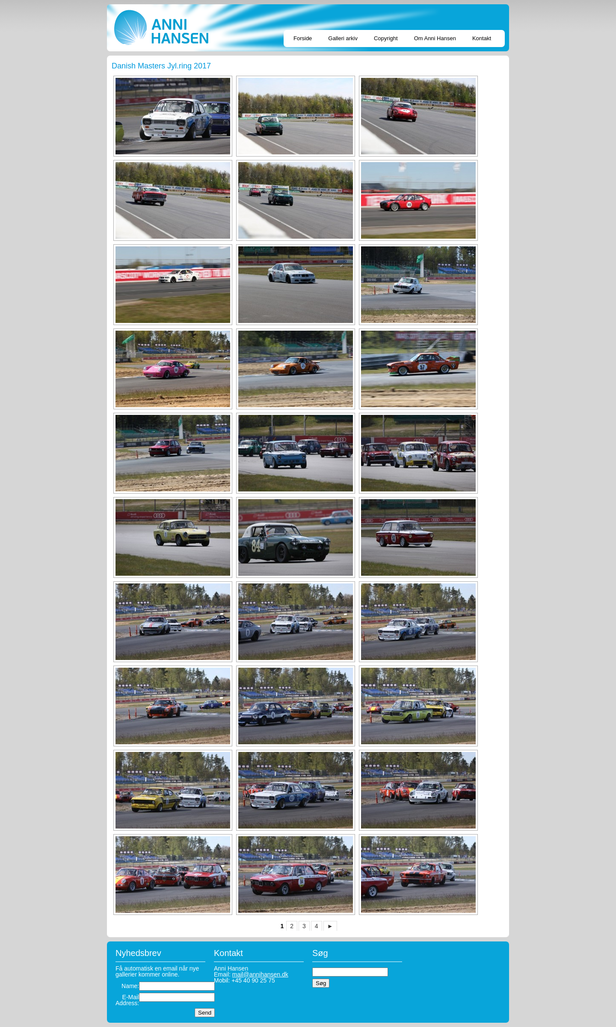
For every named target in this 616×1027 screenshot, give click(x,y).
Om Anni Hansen (435, 38)
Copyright (386, 38)
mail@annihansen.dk (260, 974)
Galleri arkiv (343, 38)
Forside (302, 38)
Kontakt (481, 38)
